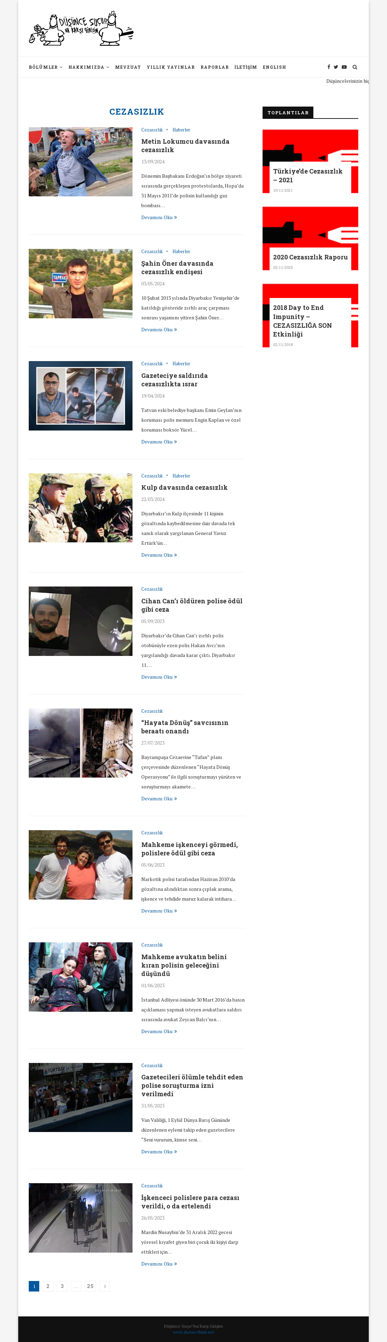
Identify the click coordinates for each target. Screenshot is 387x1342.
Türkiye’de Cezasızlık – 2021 (308, 175)
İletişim (246, 67)
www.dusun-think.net (193, 1332)
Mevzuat (128, 67)
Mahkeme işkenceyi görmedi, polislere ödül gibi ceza (189, 848)
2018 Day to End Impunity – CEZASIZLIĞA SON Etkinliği (302, 320)
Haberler (181, 130)
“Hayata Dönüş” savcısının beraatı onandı (185, 726)
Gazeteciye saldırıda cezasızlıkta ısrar (174, 379)
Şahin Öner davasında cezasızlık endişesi (177, 267)
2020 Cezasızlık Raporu (310, 257)
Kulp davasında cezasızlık (184, 487)
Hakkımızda (86, 67)
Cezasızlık (152, 130)
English (274, 67)
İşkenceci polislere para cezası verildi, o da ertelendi (190, 1201)
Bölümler (43, 67)
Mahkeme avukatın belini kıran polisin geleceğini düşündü (184, 965)
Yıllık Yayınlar (171, 67)
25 (90, 1286)
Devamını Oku (159, 217)
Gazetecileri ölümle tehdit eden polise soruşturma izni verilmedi (192, 1085)
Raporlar (215, 67)
